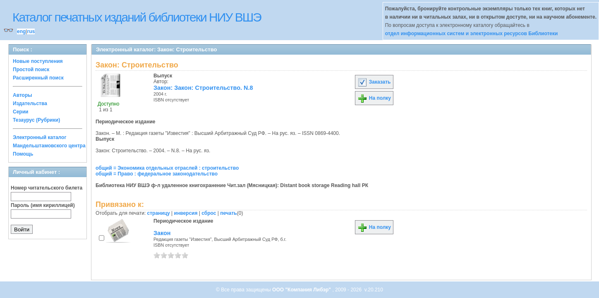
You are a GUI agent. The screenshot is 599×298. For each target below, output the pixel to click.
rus (31, 31)
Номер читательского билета (46, 188)
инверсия (186, 213)
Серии (20, 112)
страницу (158, 213)
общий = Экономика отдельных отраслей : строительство (167, 168)
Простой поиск (31, 69)
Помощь (23, 154)
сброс (208, 213)
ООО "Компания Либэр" (302, 290)
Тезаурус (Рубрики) (36, 120)
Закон (162, 233)
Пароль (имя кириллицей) (43, 205)
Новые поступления (38, 61)
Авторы (22, 95)
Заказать (374, 82)
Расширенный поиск (38, 78)
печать (228, 213)
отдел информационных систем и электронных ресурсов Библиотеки (471, 33)
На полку (374, 98)
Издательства (30, 103)
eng (21, 31)
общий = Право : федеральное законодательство (157, 174)
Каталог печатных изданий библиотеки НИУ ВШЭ (136, 17)
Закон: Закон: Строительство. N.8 (203, 87)
